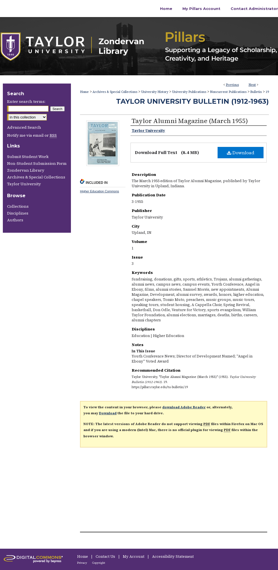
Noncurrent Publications (228, 92)
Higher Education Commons (99, 191)
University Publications (189, 92)
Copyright (98, 563)
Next (252, 85)
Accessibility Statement (173, 556)
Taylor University (24, 184)
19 (267, 92)
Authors (15, 220)
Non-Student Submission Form (37, 163)
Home (84, 92)
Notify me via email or (32, 135)
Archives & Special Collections (114, 92)
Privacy (82, 563)
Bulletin (256, 92)
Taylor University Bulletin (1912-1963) (192, 101)
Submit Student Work (28, 156)
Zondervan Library (25, 170)
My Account (134, 556)
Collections (18, 206)
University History (154, 92)
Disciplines (17, 213)
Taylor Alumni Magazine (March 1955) (190, 121)
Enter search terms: (26, 101)
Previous (232, 85)
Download (240, 152)
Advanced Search (24, 127)
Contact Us (106, 556)
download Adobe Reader (184, 407)
